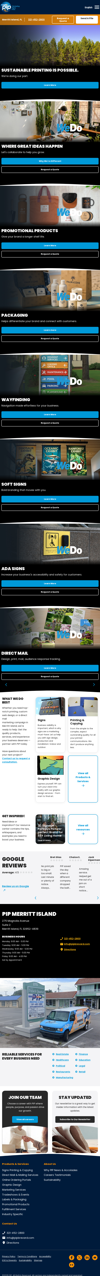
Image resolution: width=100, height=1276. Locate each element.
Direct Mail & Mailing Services (20, 1175)
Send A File (87, 18)
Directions (68, 949)
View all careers (25, 1119)
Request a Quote (63, 20)
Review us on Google (15, 886)
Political (60, 1065)
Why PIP (48, 1170)
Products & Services (15, 1164)
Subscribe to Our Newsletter (75, 1119)
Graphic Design (49, 779)
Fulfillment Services (14, 1209)
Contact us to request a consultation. (16, 760)
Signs (41, 720)
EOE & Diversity (9, 1260)
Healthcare (62, 1060)
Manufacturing (64, 1077)
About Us (50, 1164)
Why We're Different (50, 161)
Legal (82, 1065)
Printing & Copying (77, 721)
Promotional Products (15, 1204)
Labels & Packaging (14, 1199)
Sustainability (52, 1180)
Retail (82, 1071)
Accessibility (45, 1256)
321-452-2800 (36, 19)
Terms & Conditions (27, 1256)
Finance (83, 1054)
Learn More (50, 85)
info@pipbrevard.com (75, 944)
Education (84, 1060)
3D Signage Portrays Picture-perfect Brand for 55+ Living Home (50, 831)
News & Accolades (65, 1170)
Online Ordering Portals (16, 1180)
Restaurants (63, 1071)
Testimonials (63, 1175)
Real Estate (62, 1054)
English (88, 7)
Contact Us (9, 1223)
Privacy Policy (8, 1256)
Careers (49, 1175)
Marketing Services (14, 1189)
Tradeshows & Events (15, 1194)
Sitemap (38, 1260)
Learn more (50, 330)
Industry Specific (12, 1214)
